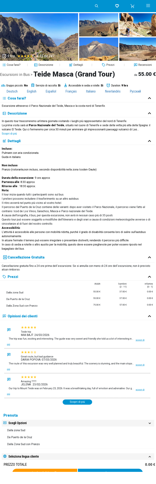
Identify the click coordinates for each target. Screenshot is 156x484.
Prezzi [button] (107, 65)
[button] (132, 6)
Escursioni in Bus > (16, 74)
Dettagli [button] (75, 65)
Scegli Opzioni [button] (17, 423)
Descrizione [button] (43, 65)
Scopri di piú (9, 133)
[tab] (78, 423)
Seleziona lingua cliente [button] (23, 456)
